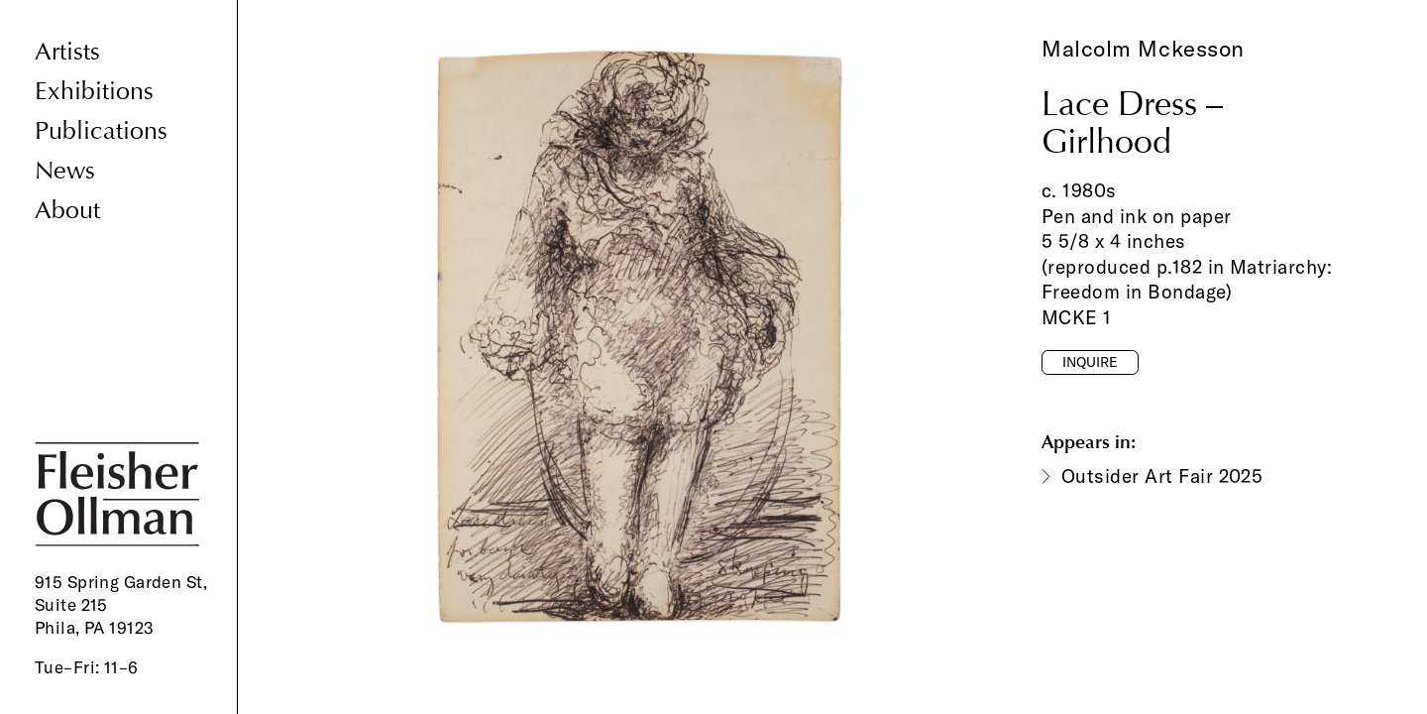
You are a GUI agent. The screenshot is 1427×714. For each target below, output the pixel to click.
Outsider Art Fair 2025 (1161, 476)
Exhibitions (94, 91)
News (65, 171)
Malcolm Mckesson (1143, 48)
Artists (67, 52)
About (67, 210)
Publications (101, 131)
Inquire (1090, 362)
